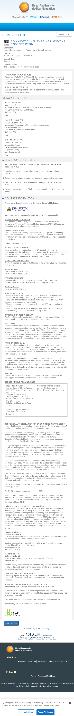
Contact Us (24, 17)
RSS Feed (51, 676)
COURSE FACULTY (14, 97)
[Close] (70, 703)
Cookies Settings (43, 629)
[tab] (37, 98)
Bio (6, 115)
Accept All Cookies (45, 712)
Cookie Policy (29, 629)
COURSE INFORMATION (18, 198)
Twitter (33, 676)
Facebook (42, 676)
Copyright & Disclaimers (46, 661)
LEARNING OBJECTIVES (18, 160)
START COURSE (11, 623)
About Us (15, 17)
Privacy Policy (62, 661)
